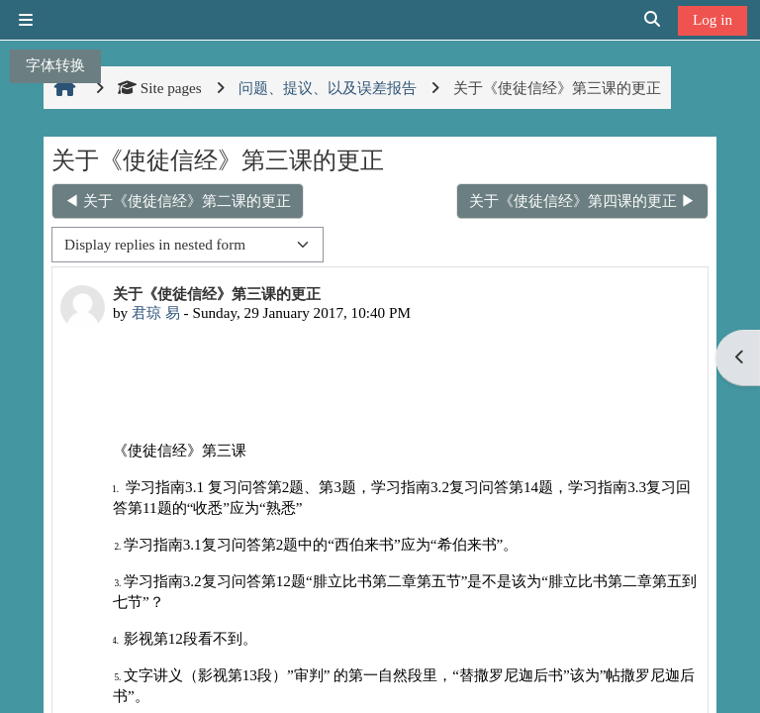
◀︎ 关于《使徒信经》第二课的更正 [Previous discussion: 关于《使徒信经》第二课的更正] (177, 200)
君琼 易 (156, 312)
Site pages (160, 87)
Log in (712, 19)
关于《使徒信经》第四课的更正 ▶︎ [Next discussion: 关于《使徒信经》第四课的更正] (582, 200)
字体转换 (55, 64)
